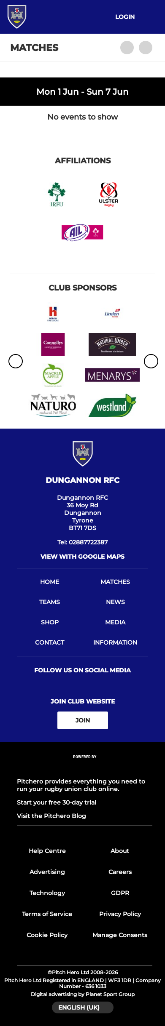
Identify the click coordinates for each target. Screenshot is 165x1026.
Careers (120, 872)
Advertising (47, 872)
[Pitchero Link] (85, 768)
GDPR (120, 893)
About (120, 851)
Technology (47, 893)
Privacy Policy (120, 914)
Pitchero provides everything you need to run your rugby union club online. (81, 785)
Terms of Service (47, 914)
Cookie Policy (47, 935)
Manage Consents (119, 935)
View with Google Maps (82, 557)
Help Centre (47, 851)
